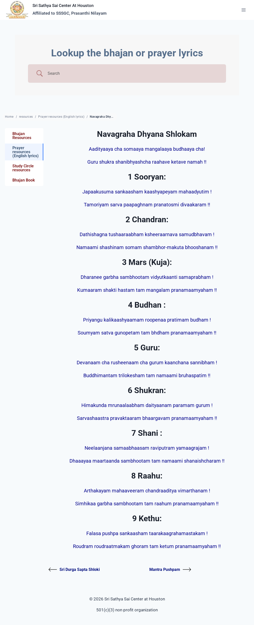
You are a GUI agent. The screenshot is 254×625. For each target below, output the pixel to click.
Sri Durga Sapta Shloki (74, 569)
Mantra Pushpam (170, 569)
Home (9, 116)
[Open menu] (243, 10)
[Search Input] (133, 73)
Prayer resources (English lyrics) (61, 116)
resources (26, 116)
